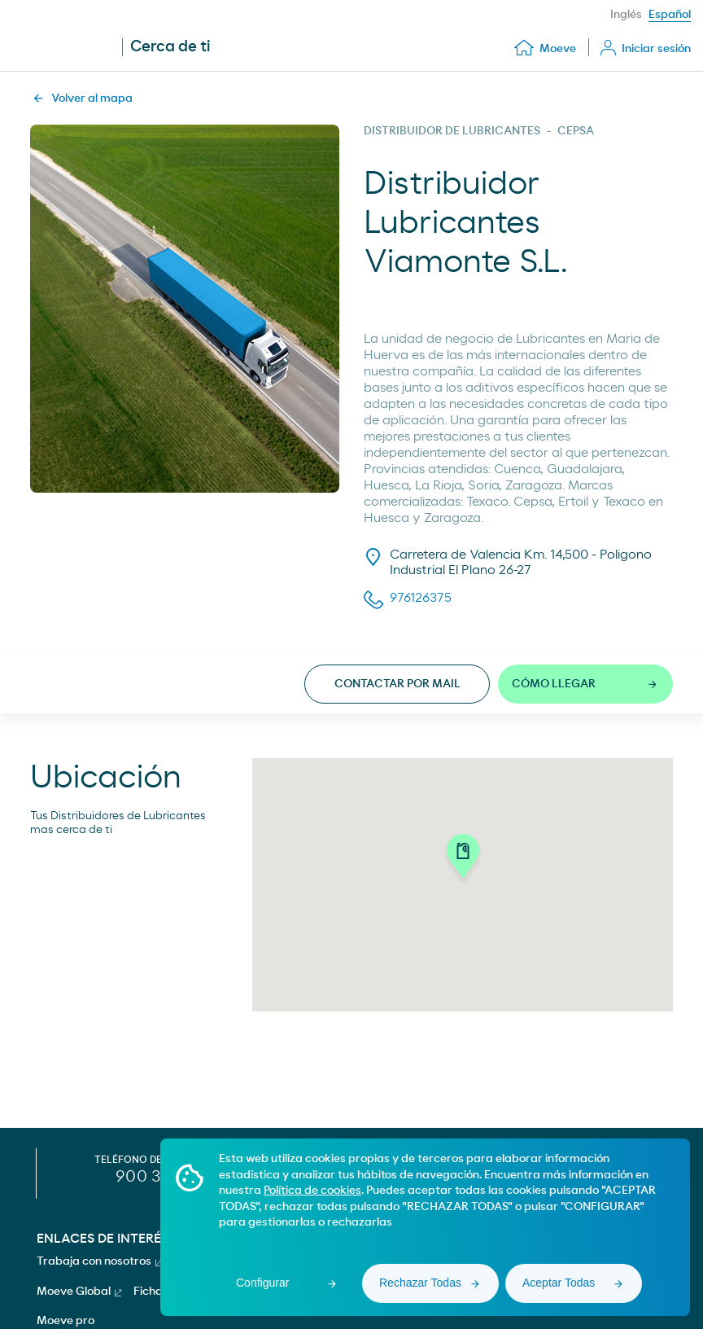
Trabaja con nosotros (99, 1262)
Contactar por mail (397, 684)
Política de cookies (312, 1190)
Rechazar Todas (420, 1282)
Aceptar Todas (558, 1282)
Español (669, 14)
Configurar (262, 1282)
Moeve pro (65, 1321)
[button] (462, 859)
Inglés (626, 14)
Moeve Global (79, 1292)
